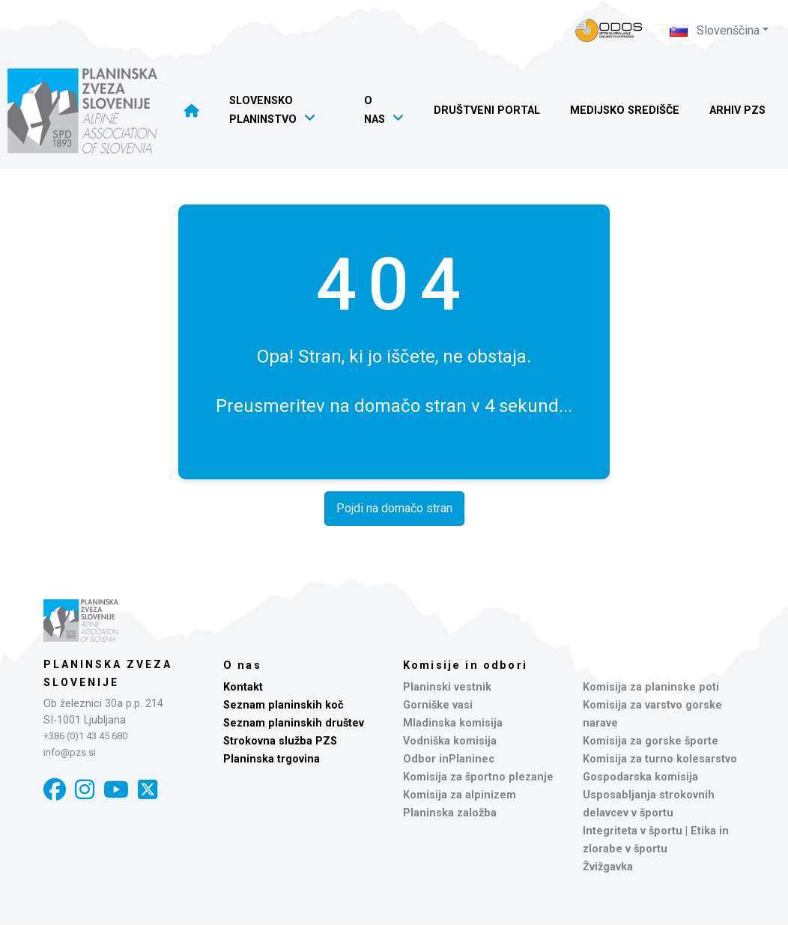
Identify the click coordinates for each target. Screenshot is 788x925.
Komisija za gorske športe (650, 741)
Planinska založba (450, 813)
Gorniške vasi (438, 705)
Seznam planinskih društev (293, 723)
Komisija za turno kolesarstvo (660, 759)
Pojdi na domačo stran (394, 508)
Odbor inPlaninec (448, 759)
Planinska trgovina (271, 759)
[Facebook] (54, 790)
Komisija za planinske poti (651, 687)
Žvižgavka (608, 867)
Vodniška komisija (450, 741)
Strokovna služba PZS (280, 741)
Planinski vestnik (447, 687)
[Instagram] (84, 790)
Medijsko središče (624, 110)
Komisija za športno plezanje (478, 777)
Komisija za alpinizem (459, 795)
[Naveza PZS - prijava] (609, 30)
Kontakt (243, 687)
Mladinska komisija (453, 723)
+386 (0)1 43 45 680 (85, 735)
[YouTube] (116, 790)
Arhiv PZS (737, 110)
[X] (147, 790)
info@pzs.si (69, 752)
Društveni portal (487, 110)
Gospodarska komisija (640, 777)
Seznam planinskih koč (283, 705)
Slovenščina (715, 30)
